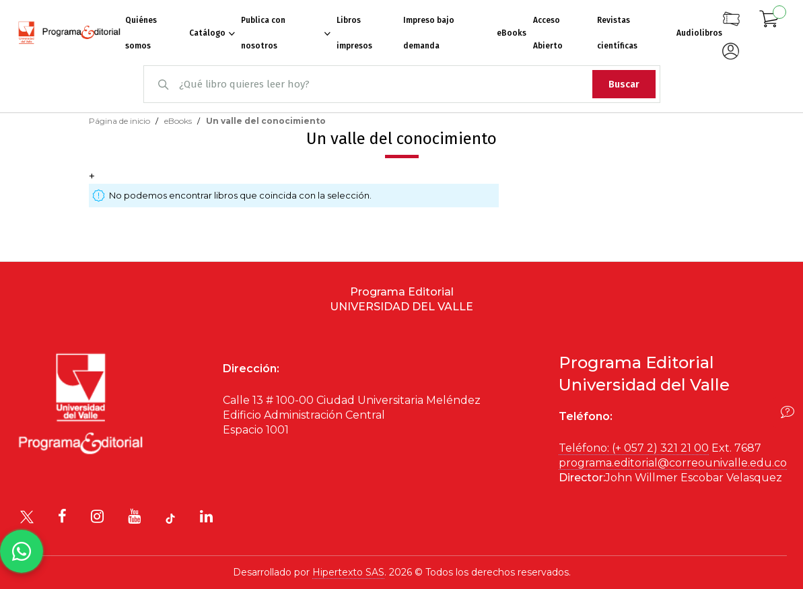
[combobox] (401, 84)
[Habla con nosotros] (21, 551)
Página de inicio (120, 121)
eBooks (179, 121)
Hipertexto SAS (348, 572)
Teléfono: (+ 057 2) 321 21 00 (634, 448)
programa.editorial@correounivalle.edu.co (673, 462)
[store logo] (69, 32)
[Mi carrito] (769, 21)
